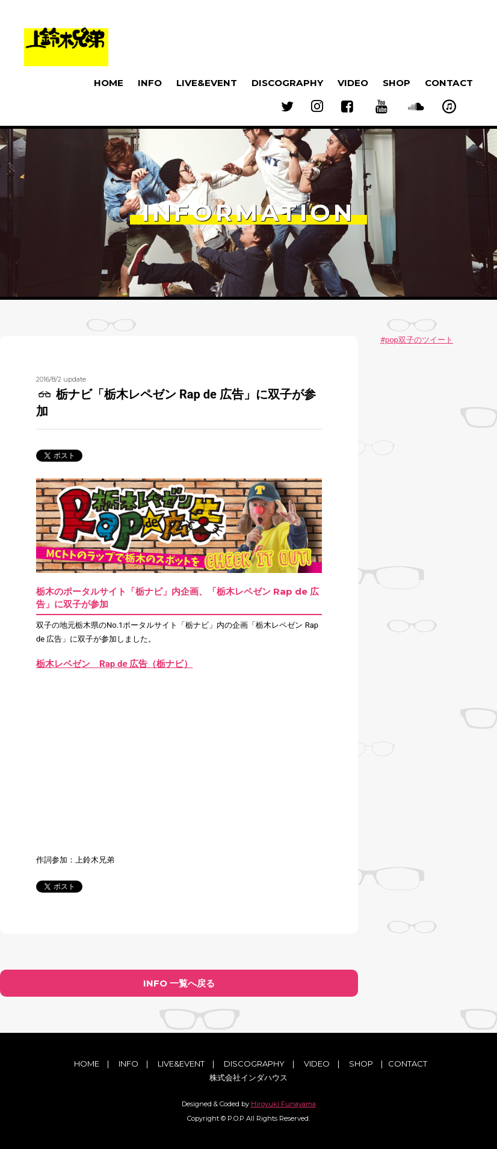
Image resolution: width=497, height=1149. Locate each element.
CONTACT (449, 82)
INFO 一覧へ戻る (179, 983)
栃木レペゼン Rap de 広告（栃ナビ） (114, 663)
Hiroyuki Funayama (283, 1104)
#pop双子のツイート (416, 339)
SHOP (396, 82)
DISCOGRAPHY (287, 82)
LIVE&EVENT (206, 82)
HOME (108, 82)
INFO (150, 82)
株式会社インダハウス (248, 1077)
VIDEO (353, 82)
